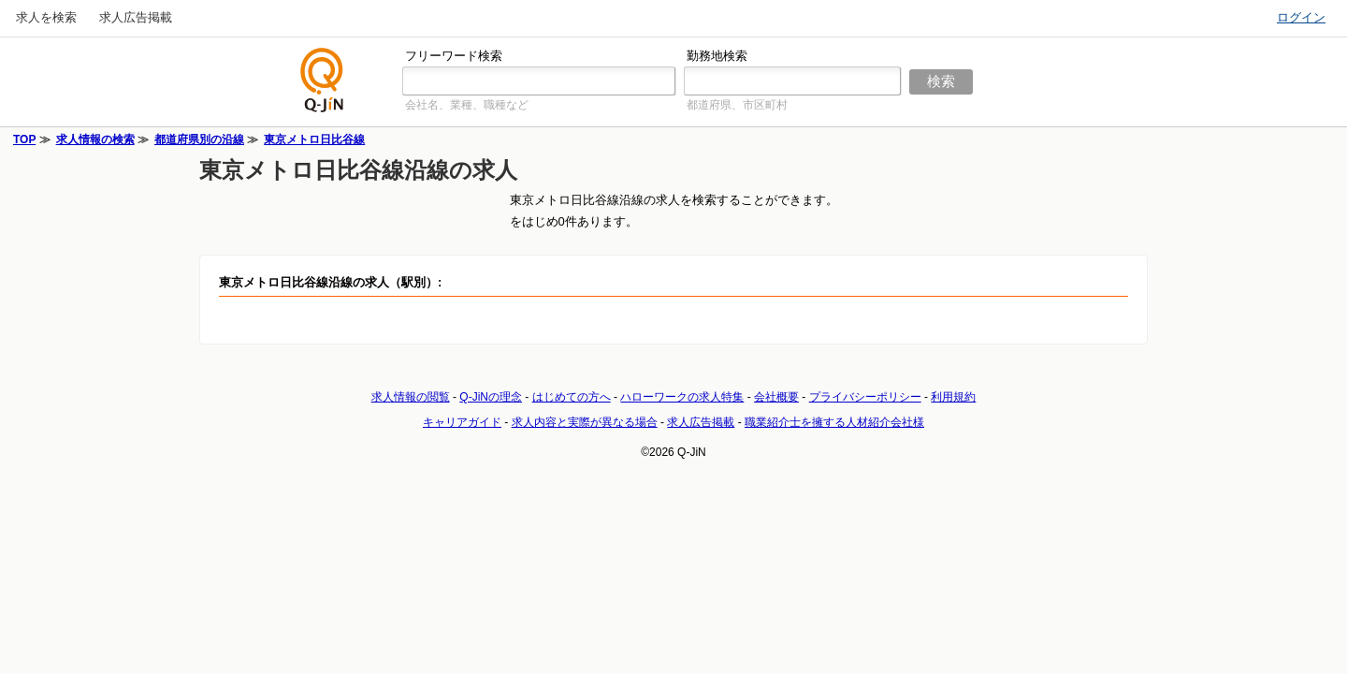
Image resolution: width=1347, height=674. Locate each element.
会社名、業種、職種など (467, 104)
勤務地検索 (717, 56)
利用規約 (953, 396)
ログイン (1301, 17)
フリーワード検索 (453, 56)
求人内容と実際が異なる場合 (585, 422)
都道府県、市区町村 (737, 104)
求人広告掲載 (135, 17)
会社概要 (776, 396)
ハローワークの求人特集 (682, 396)
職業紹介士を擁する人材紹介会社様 (834, 422)
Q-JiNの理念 (490, 396)
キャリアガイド (462, 422)
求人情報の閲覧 (410, 396)
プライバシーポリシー (865, 396)
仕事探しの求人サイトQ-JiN (322, 80)
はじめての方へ (571, 396)
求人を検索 (46, 17)
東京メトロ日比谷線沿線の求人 (358, 170)
